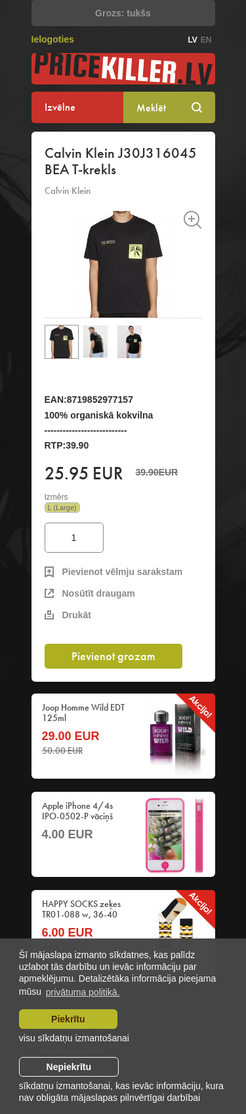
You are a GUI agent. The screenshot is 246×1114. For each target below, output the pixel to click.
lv (192, 40)
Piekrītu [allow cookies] (68, 1019)
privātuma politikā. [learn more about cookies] (83, 992)
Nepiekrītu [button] (69, 1067)
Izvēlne (60, 107)
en (206, 40)
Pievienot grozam (113, 655)
